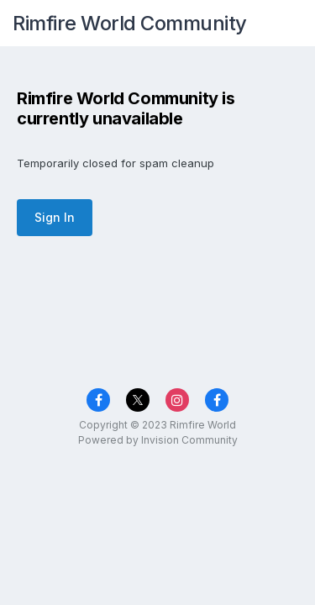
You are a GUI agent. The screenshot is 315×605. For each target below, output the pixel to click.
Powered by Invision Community (158, 440)
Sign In (54, 217)
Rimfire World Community (130, 23)
